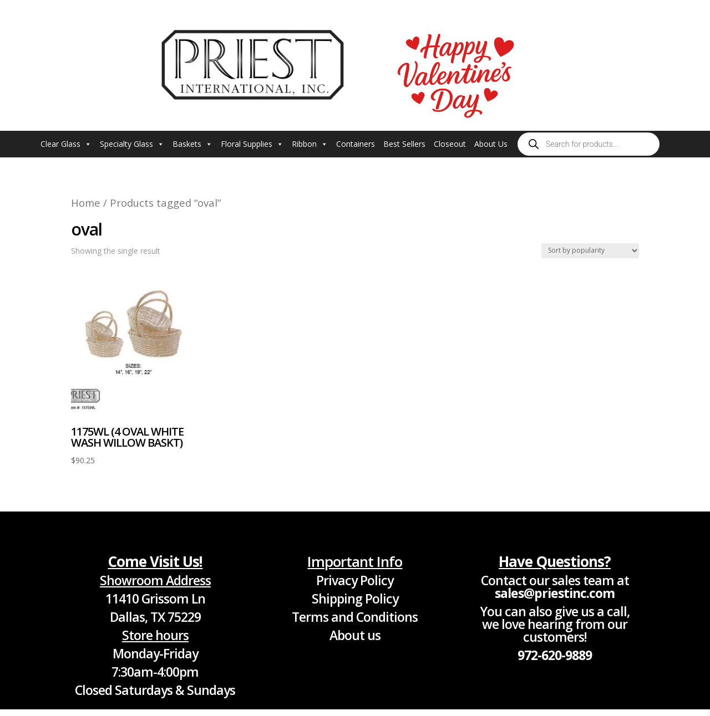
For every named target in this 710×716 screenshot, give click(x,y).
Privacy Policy (354, 580)
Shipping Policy (355, 598)
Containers (355, 144)
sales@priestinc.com (555, 593)
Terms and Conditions (355, 617)
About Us (491, 144)
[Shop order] (590, 250)
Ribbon (310, 144)
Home (85, 202)
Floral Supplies (252, 144)
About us (355, 635)
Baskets (192, 144)
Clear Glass (66, 144)
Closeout (450, 144)
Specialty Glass (132, 144)
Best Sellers (404, 144)
